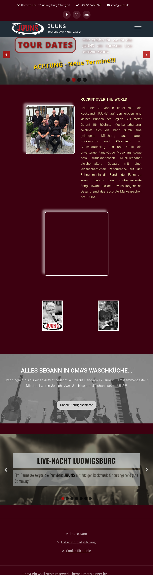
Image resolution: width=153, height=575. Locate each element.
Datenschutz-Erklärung (78, 542)
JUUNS (57, 26)
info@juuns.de (118, 5)
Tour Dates (45, 44)
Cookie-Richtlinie (78, 551)
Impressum (78, 533)
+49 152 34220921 (88, 5)
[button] (6, 54)
